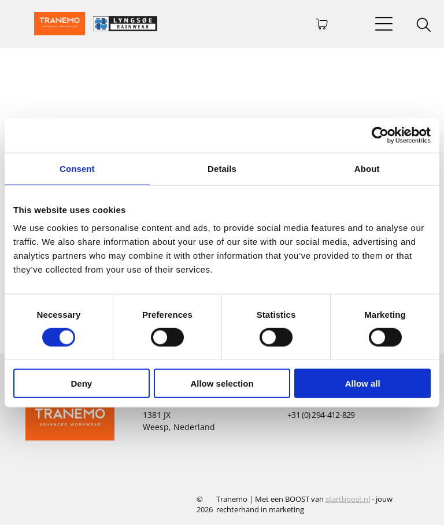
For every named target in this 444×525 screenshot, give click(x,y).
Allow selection (221, 383)
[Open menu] (384, 23)
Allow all (362, 383)
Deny (81, 383)
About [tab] (367, 168)
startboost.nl (347, 499)
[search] (423, 26)
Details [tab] (222, 168)
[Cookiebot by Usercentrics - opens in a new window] (380, 135)
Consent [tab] (77, 168)
